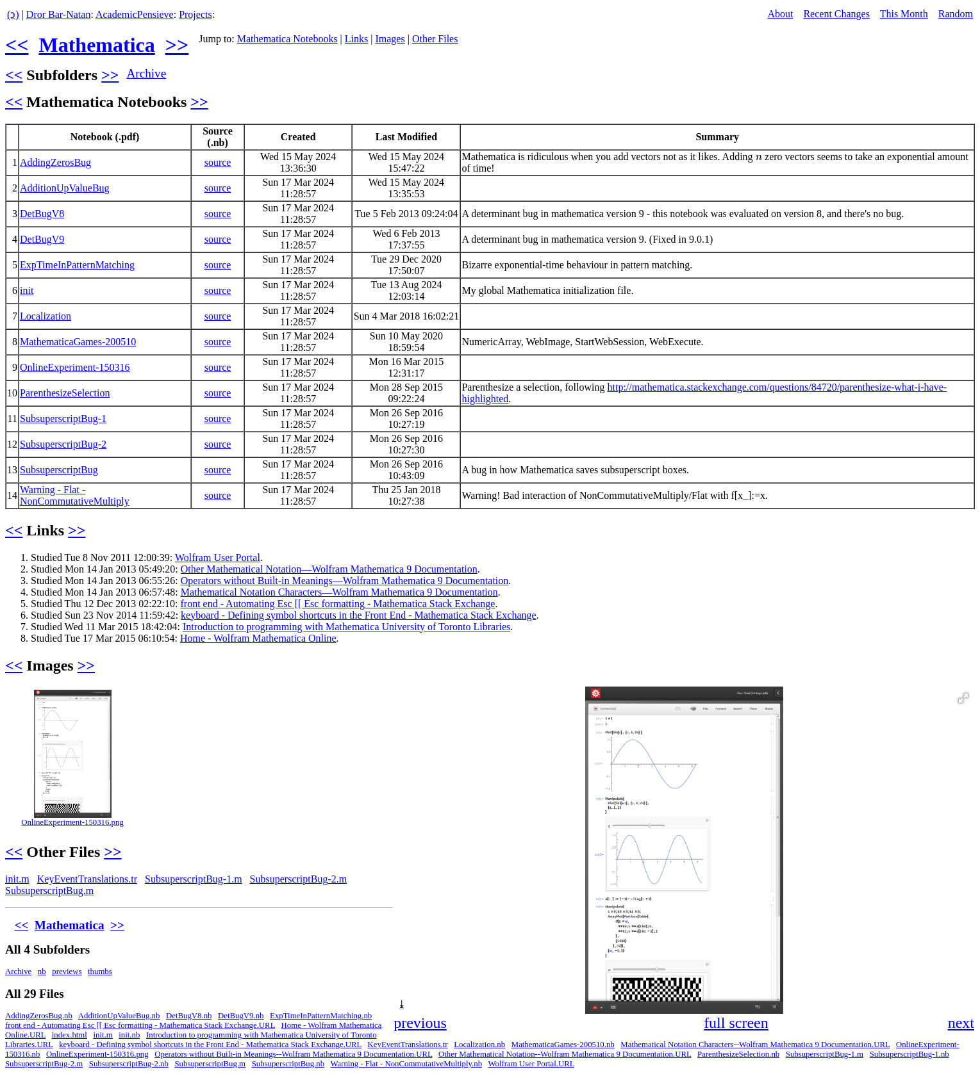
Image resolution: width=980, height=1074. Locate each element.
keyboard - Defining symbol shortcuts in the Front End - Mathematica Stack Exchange (358, 615)
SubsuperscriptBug (59, 469)
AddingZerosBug (55, 162)
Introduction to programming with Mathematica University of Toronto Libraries (346, 626)
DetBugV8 (42, 213)
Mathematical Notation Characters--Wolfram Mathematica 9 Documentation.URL (755, 1044)
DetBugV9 (42, 239)
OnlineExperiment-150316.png (72, 822)
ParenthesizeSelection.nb (738, 1054)
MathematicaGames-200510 (78, 341)
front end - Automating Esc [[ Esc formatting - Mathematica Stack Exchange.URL (140, 1025)
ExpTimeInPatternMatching (77, 264)
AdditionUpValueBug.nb (119, 1015)
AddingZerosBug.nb (38, 1015)
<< (16, 44)
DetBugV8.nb (189, 1015)
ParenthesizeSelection (65, 392)
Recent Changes (836, 13)
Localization (45, 316)
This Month (904, 13)
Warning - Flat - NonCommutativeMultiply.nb (406, 1063)
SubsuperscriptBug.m (49, 890)
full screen (736, 1022)
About (780, 13)
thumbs (100, 971)
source (217, 162)
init (26, 290)
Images (389, 38)
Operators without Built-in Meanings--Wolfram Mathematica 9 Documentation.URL (293, 1054)
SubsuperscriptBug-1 (63, 418)
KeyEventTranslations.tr (87, 879)
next (961, 1022)
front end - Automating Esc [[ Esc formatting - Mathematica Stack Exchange (337, 603)
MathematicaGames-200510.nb (563, 1044)
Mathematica (96, 44)
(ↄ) (13, 14)
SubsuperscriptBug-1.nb (909, 1054)
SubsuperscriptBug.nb (288, 1063)
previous (420, 1022)
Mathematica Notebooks (287, 38)
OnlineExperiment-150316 (75, 367)
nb (42, 971)
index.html (69, 1034)
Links (356, 38)
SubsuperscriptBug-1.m (193, 879)
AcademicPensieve (135, 14)
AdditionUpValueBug (65, 188)
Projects (195, 14)
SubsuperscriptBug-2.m (298, 879)
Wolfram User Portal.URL (531, 1063)
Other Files (435, 38)
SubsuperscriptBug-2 (63, 444)
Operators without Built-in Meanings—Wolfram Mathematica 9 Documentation (344, 580)
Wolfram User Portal (217, 557)
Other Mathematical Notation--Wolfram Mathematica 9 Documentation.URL (564, 1054)
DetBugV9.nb (240, 1015)
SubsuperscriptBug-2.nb (129, 1063)
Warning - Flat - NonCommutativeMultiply (74, 495)
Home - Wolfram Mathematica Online (258, 638)
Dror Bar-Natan (58, 14)
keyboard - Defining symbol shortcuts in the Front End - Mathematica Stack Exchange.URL (210, 1044)
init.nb (129, 1034)
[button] (963, 698)
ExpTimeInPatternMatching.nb (321, 1015)
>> (176, 44)
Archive (146, 73)
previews (66, 971)
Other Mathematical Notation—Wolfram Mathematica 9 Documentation (329, 569)
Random (955, 13)
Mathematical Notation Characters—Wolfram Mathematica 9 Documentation (339, 592)
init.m (17, 879)
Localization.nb (479, 1044)
